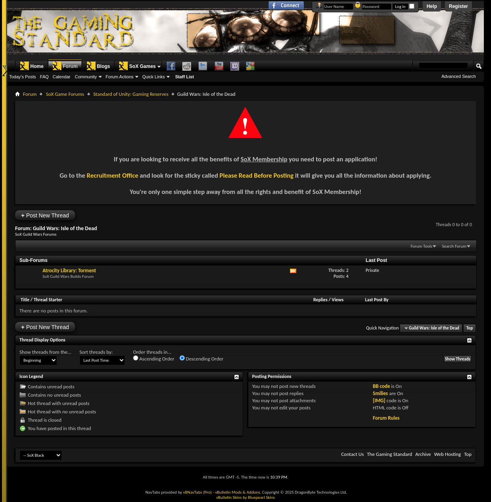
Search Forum (454, 246)
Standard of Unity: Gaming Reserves (130, 94)
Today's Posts (22, 76)
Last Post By (377, 299)
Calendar (62, 76)
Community (86, 76)
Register (458, 6)
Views (338, 299)
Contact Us (352, 454)
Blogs (98, 66)
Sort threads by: (96, 352)
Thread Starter (48, 299)
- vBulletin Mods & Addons (236, 492)
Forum (64, 66)
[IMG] (379, 400)
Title (25, 299)
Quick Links (153, 76)
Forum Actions (119, 76)
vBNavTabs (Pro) (197, 492)
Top (469, 328)
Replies (320, 299)
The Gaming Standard (389, 454)
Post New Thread (45, 215)
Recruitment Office (112, 175)
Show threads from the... (45, 352)
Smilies (380, 393)
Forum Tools (421, 246)
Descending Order (202, 358)
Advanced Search (458, 76)
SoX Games (137, 66)
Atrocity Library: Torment (69, 270)
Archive (423, 454)
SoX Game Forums (65, 94)
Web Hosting (447, 454)
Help (432, 6)
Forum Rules (386, 418)
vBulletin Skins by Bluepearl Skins (245, 497)
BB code (381, 386)
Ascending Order (153, 358)
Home (31, 66)
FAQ (44, 76)
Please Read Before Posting (257, 175)
